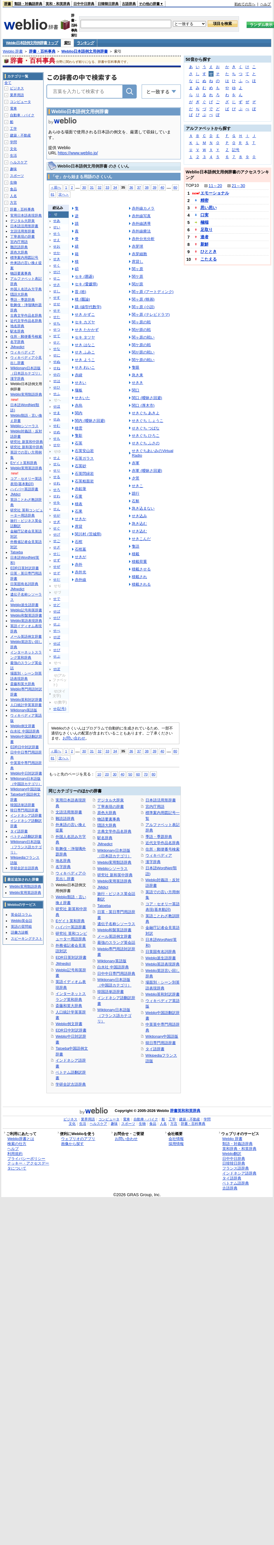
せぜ (56, 567)
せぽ (56, 669)
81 (52, 194)
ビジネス (17, 88)
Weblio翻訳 (231, 1153)
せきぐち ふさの (145, 443)
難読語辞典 (65, 818)
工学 (13, 129)
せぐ (56, 528)
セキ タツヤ (85, 337)
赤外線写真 (141, 216)
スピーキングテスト (26, 939)
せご (56, 541)
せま (56, 413)
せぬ (56, 362)
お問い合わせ (74, 738)
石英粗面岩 (84, 481)
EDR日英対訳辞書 (71, 957)
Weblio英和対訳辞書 (162, 994)
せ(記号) (59, 709)
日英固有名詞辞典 (160, 951)
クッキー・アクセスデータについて (28, 1165)
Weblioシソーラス (112, 868)
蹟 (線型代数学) (88, 307)
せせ (56, 304)
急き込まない (143, 508)
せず (56, 560)
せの (56, 375)
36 (131, 187)
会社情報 (176, 1139)
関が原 (137, 284)
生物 (13, 182)
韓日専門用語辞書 (160, 1043)
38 (147, 187)
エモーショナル (214, 193)
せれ (56, 483)
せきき (137, 382)
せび (56, 618)
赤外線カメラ (143, 208)
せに (56, 355)
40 (162, 187)
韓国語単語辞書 (110, 991)
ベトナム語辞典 (235, 1183)
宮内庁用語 (154, 806)
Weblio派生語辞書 (160, 958)
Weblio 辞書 (13, 51)
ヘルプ (265, 4)
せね (56, 368)
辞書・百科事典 (42, 51)
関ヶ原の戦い (143, 337)
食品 (13, 189)
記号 (236, 150)
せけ (56, 272)
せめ (56, 432)
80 (175, 187)
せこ (56, 278)
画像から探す (72, 1143)
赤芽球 (137, 246)
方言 (13, 203)
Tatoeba (104, 905)
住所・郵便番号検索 (162, 849)
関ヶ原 (137, 269)
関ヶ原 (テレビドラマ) (151, 314)
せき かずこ (85, 314)
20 (107, 774)
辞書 (7, 4)
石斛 (135, 501)
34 (115, 187)
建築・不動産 (20, 135)
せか (56, 253)
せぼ (56, 637)
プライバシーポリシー (26, 1158)
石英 (78, 443)
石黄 (78, 496)
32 (99, 187)
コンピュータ (20, 102)
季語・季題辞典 (158, 836)
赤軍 (135, 463)
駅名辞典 (104, 838)
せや (56, 445)
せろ (56, 490)
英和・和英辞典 (58, 4)
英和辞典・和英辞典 (239, 1148)
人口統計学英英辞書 (26, 705)
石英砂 (80, 466)
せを (56, 503)
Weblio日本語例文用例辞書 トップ (32, 43)
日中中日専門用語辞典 (116, 973)
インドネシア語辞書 (26, 815)
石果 (78, 511)
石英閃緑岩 (84, 473)
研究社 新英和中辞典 (26, 442)
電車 (13, 108)
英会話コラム (21, 915)
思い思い (208, 207)
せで (56, 599)
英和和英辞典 (189, 1110)
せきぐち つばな (145, 428)
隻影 (78, 435)
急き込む (139, 523)
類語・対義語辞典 (28, 4)
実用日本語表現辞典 (26, 215)
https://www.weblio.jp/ (78, 153)
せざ (56, 547)
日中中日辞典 (83, 4)
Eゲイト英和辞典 (70, 921)
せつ (56, 329)
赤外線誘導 (141, 223)
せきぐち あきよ (145, 413)
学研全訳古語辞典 (71, 1084)
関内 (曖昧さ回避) (90, 420)
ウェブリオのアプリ (78, 1139)
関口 (135, 390)
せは (56, 381)
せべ (56, 631)
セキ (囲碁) (84, 276)
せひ (56, 387)
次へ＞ (63, 194)
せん (56, 509)
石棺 (78, 541)
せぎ (56, 522)
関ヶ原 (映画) (143, 299)
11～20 (215, 185)
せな (56, 349)
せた (56, 317)
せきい (80, 382)
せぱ (56, 644)
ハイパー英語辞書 (71, 927)
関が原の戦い (143, 352)
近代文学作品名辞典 (162, 843)
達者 (204, 236)
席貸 (78, 526)
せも (56, 439)
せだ (56, 579)
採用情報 (176, 1143)
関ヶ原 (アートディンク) (153, 291)
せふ (56, 394)
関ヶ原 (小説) (143, 307)
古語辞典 (129, 4)
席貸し (137, 261)
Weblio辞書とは (20, 1139)
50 (130, 774)
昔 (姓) (80, 291)
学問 (13, 142)
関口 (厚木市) (143, 405)
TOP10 (192, 185)
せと (56, 342)
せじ (56, 554)
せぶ (56, 624)
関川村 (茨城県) (88, 534)
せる (56, 477)
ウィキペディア (158, 855)
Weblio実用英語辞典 (114, 881)
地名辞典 (63, 860)
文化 (13, 149)
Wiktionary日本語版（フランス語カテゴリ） (114, 1015)
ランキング (85, 43)
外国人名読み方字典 (26, 289)
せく (56, 265)
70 (146, 774)
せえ (56, 240)
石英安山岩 (84, 451)
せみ (56, 419)
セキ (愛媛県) (86, 284)
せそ (56, 310)
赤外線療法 (141, 231)
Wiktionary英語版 (111, 961)
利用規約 (14, 1153)
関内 (78, 413)
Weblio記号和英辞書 (26, 610)
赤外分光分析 (143, 239)
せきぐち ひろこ (145, 435)
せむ (56, 426)
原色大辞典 (106, 813)
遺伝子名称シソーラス (116, 924)
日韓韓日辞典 (108, 4)
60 (138, 774)
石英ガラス (84, 458)
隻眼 (135, 367)
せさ (56, 285)
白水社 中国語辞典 (113, 967)
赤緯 (78, 375)
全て (7, 83)
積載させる (141, 569)
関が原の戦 (141, 329)
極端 (204, 222)
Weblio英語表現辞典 (162, 964)
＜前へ (56, 187)
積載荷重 (139, 561)
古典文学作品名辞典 (114, 831)
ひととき (208, 251)
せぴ (56, 650)
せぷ (56, 656)
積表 (78, 504)
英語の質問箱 (21, 927)
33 (107, 187)
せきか (80, 519)
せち (56, 323)
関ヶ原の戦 (141, 322)
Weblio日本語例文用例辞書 (84, 51)
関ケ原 (137, 276)
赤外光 (80, 572)
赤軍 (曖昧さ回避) (147, 470)
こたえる (208, 259)
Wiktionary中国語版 (161, 1036)
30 (84, 187)
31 (92, 187)
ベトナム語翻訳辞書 (26, 836)
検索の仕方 (16, 1143)
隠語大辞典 (106, 825)
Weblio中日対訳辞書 (26, 773)
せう (56, 234)
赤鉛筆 (80, 489)
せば (56, 611)
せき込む (139, 531)
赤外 (78, 564)
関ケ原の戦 (141, 345)
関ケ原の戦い (143, 360)
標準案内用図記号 (24, 258)
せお (56, 246)
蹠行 (135, 493)
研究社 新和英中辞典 (115, 875)
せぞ (56, 573)
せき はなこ (85, 345)
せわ (56, 496)
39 (154, 187)
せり (56, 470)
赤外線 (80, 579)
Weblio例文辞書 (69, 1024)
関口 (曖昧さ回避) (147, 398)
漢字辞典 (153, 862)
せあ (56, 221)
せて (56, 336)
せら (56, 464)
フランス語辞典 (235, 1168)
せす (56, 298)
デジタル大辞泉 (110, 800)
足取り (206, 229)
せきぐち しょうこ (147, 420)
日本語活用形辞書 (160, 800)
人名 (13, 196)
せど (56, 605)
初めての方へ (244, 4)
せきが (80, 557)
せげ (56, 534)
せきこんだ (141, 539)
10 (99, 774)
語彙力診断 (19, 932)
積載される (141, 584)
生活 (13, 156)
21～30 (238, 185)
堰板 (78, 390)
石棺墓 (80, 549)
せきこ (137, 486)
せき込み (139, 516)
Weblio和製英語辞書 (114, 930)
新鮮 (204, 244)
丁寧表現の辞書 (110, 806)
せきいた (82, 398)
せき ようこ (85, 360)
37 (139, 187)
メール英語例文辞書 (114, 936)
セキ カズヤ (85, 322)
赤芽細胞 (139, 254)
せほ (56, 406)
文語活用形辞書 (69, 812)
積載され (139, 577)
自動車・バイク (22, 115)
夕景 (135, 478)
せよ (56, 458)
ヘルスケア (18, 162)
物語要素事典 (108, 819)
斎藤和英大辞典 (69, 1005)
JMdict (102, 887)
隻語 (135, 546)
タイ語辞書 (154, 1049)
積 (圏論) (82, 299)
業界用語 (17, 95)
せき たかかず (87, 329)
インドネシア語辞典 (239, 1173)
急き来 (137, 375)
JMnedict (63, 963)
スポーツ (17, 176)
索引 (67, 43)
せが (56, 515)
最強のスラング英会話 (116, 942)
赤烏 (78, 405)
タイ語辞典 (231, 1178)
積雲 (78, 428)
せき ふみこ (85, 352)
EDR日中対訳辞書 (71, 1030)
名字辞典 (63, 867)
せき (56, 259)
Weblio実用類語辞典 (114, 862)
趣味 (13, 169)
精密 (204, 200)
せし (56, 291)
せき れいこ (85, 367)
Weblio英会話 (21, 921)
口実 (204, 215)
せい (56, 227)
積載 (135, 554)
